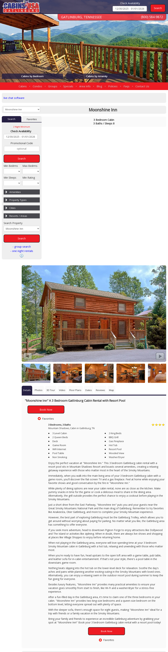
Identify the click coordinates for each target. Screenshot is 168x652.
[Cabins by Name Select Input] (21, 109)
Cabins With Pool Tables (114, 569)
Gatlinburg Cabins (55, 566)
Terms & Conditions (152, 638)
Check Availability (130, 3)
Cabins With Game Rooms (134, 566)
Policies (113, 86)
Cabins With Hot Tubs (57, 569)
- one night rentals (21, 251)
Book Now (65, 263)
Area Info (85, 86)
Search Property (13, 223)
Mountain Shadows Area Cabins (105, 566)
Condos (37, 86)
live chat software (15, 98)
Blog (99, 86)
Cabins (23, 86)
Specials (68, 86)
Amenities (15, 192)
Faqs (126, 86)
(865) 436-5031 (106, 604)
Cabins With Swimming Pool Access (85, 569)
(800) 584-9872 (152, 20)
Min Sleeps (10, 178)
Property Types (18, 200)
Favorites (31, 119)
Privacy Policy (127, 638)
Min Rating (28, 178)
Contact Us (142, 86)
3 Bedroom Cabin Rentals (77, 566)
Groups (52, 86)
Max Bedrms (29, 166)
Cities (12, 208)
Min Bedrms (11, 166)
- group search (21, 247)
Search (12, 119)
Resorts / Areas (18, 216)
